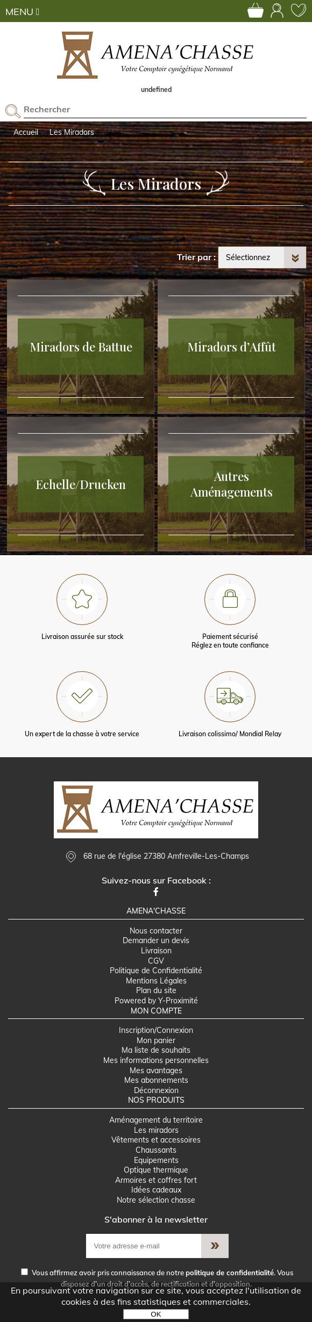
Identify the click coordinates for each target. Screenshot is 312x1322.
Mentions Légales (156, 981)
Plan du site (156, 990)
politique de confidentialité (230, 1272)
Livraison (156, 950)
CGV (156, 961)
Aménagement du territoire (156, 1120)
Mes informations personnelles (156, 1060)
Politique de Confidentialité (156, 970)
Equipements (156, 1160)
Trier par (194, 257)
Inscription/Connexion (156, 1030)
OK (156, 1314)
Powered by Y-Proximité (156, 1000)
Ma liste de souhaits (156, 1050)
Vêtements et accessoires (156, 1140)
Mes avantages (156, 1070)
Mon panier (156, 1040)
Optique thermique (156, 1170)
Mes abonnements (156, 1080)
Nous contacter (156, 931)
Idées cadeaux (156, 1190)
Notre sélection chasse (156, 1200)
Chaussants (156, 1150)
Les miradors (156, 1130)
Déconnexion (156, 1090)
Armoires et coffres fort (156, 1180)
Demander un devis (156, 940)
